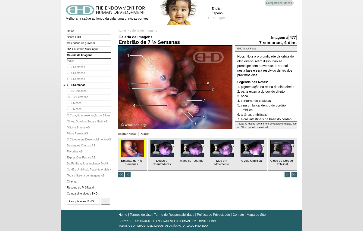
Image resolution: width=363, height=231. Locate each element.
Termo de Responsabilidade (174, 214)
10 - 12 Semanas (77, 97)
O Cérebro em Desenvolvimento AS (89, 139)
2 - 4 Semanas (76, 73)
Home (70, 31)
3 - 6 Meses (74, 103)
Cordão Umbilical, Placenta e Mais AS (89, 169)
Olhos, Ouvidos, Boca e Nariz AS (87, 121)
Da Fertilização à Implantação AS (87, 163)
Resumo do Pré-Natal (80, 187)
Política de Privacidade (213, 214)
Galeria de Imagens (79, 55)
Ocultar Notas (127, 133)
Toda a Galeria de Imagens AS (86, 175)
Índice (70, 61)
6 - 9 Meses (74, 109)
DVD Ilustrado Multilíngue (82, 49)
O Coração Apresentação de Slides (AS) (89, 115)
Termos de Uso (141, 214)
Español (217, 13)
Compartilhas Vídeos (279, 3)
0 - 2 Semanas (76, 67)
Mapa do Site (256, 214)
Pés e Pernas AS (77, 133)
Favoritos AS (75, 151)
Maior (145, 133)
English (217, 8)
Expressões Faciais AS (81, 157)
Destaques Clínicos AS (81, 145)
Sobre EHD (74, 37)
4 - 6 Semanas (76, 79)
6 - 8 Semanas (76, 85)
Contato (238, 214)
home (122, 30)
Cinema (71, 181)
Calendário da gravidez (81, 43)
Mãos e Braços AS (78, 127)
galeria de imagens (143, 30)
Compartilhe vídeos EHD (82, 193)
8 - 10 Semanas (77, 91)
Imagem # (279, 38)
